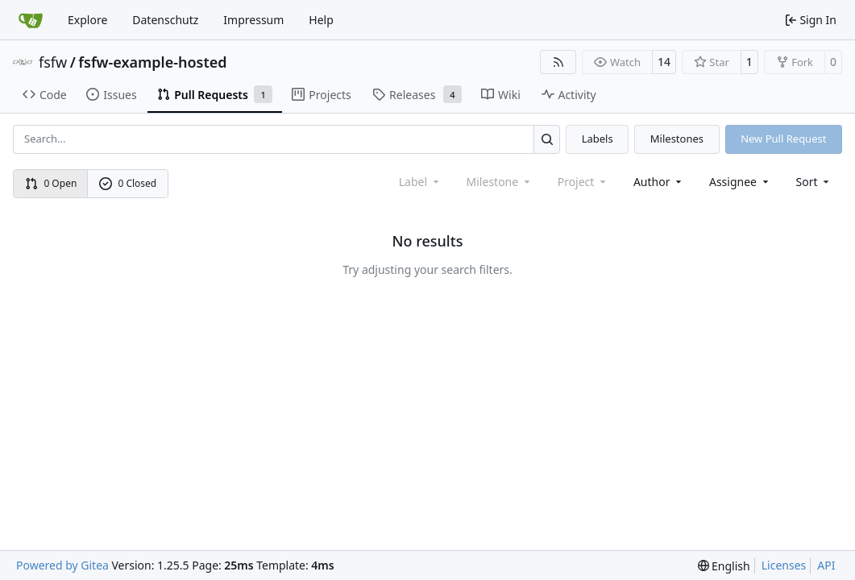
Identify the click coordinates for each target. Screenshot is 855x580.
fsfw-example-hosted (152, 62)
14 (664, 61)
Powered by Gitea (62, 565)
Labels (597, 138)
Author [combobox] (658, 181)
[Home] (30, 20)
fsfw (53, 62)
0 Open (51, 183)
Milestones (677, 138)
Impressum (253, 19)
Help (321, 19)
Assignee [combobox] (740, 181)
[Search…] (546, 139)
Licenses (784, 565)
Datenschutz (165, 19)
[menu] (814, 181)
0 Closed (128, 183)
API (826, 565)
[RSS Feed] (558, 62)
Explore (87, 19)
